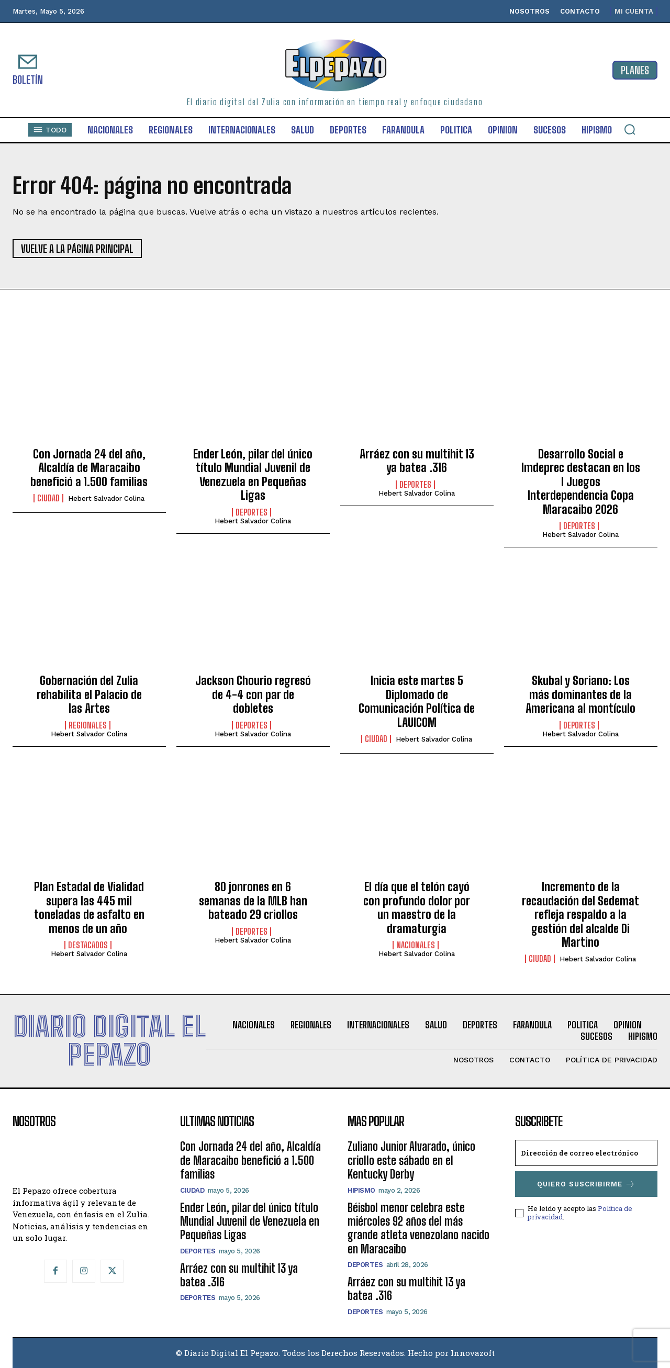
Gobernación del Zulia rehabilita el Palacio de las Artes (89, 694)
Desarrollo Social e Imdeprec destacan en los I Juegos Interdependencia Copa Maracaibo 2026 (580, 482)
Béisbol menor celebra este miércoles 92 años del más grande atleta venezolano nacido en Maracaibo (418, 1228)
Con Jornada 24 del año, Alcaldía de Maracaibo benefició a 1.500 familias (89, 468)
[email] (586, 1153)
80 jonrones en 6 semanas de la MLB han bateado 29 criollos (253, 901)
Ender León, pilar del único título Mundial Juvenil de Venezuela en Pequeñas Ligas (252, 474)
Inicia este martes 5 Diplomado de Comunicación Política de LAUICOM (417, 701)
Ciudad (48, 498)
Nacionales (415, 945)
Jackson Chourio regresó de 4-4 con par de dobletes (253, 694)
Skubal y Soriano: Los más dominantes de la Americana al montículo (580, 694)
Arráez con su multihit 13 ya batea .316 (417, 461)
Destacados (88, 945)
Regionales (88, 725)
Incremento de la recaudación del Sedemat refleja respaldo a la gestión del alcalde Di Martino (580, 914)
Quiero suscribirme (586, 1184)
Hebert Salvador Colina (106, 498)
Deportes (251, 512)
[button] (629, 129)
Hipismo (361, 1190)
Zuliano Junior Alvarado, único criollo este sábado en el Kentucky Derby (411, 1160)
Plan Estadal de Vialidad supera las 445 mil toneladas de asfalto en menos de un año (89, 907)
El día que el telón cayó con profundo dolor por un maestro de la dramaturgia (416, 907)
